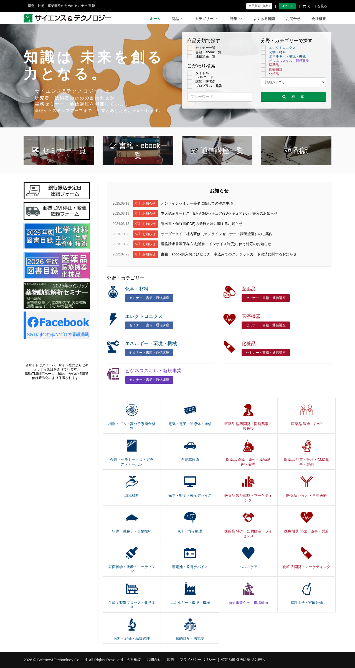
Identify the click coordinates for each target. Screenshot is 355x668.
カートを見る (315, 6)
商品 (178, 19)
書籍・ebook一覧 (204, 52)
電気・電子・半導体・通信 (190, 424)
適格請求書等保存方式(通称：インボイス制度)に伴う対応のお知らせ (216, 244)
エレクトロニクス (278, 48)
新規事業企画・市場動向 (248, 603)
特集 (236, 19)
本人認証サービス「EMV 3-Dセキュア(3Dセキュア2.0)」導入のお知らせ (219, 213)
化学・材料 (273, 52)
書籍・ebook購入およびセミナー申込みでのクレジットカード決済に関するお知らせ (229, 254)
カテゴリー (207, 19)
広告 (170, 660)
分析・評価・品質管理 (132, 639)
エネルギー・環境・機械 (283, 56)
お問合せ (293, 19)
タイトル (198, 73)
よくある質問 (264, 19)
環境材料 (132, 496)
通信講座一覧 (201, 56)
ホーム (155, 19)
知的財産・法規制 (190, 639)
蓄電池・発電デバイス (190, 567)
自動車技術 (190, 460)
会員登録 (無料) (259, 5)
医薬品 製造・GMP (306, 424)
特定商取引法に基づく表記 (243, 660)
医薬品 (270, 65)
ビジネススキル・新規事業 (285, 61)
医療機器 (271, 69)
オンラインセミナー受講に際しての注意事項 (197, 203)
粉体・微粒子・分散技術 (132, 531)
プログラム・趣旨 (204, 86)
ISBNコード (200, 77)
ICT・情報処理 (190, 531)
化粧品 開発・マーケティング (306, 567)
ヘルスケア (248, 567)
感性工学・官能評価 (306, 603)
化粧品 (270, 74)
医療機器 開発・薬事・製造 (306, 531)
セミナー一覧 (201, 48)
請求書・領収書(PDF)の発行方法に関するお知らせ (202, 224)
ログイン (287, 5)
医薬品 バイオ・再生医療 (306, 496)
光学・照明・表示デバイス (190, 496)
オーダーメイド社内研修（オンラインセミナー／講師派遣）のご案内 (217, 234)
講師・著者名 (201, 82)
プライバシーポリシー (198, 660)
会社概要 (318, 19)
